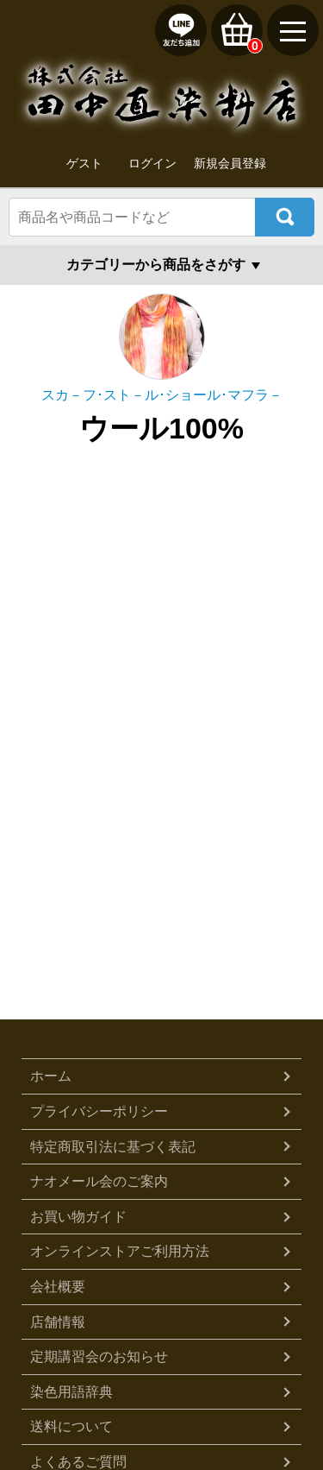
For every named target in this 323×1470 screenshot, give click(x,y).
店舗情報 (57, 1322)
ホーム (50, 1076)
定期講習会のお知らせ (99, 1356)
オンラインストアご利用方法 (119, 1251)
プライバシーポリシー (99, 1111)
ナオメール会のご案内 (99, 1181)
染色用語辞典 (71, 1392)
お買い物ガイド (78, 1216)
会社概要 (57, 1286)
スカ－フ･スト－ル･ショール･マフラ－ (162, 395)
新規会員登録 (230, 163)
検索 (284, 217)
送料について (71, 1426)
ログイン (152, 163)
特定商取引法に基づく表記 (113, 1146)
